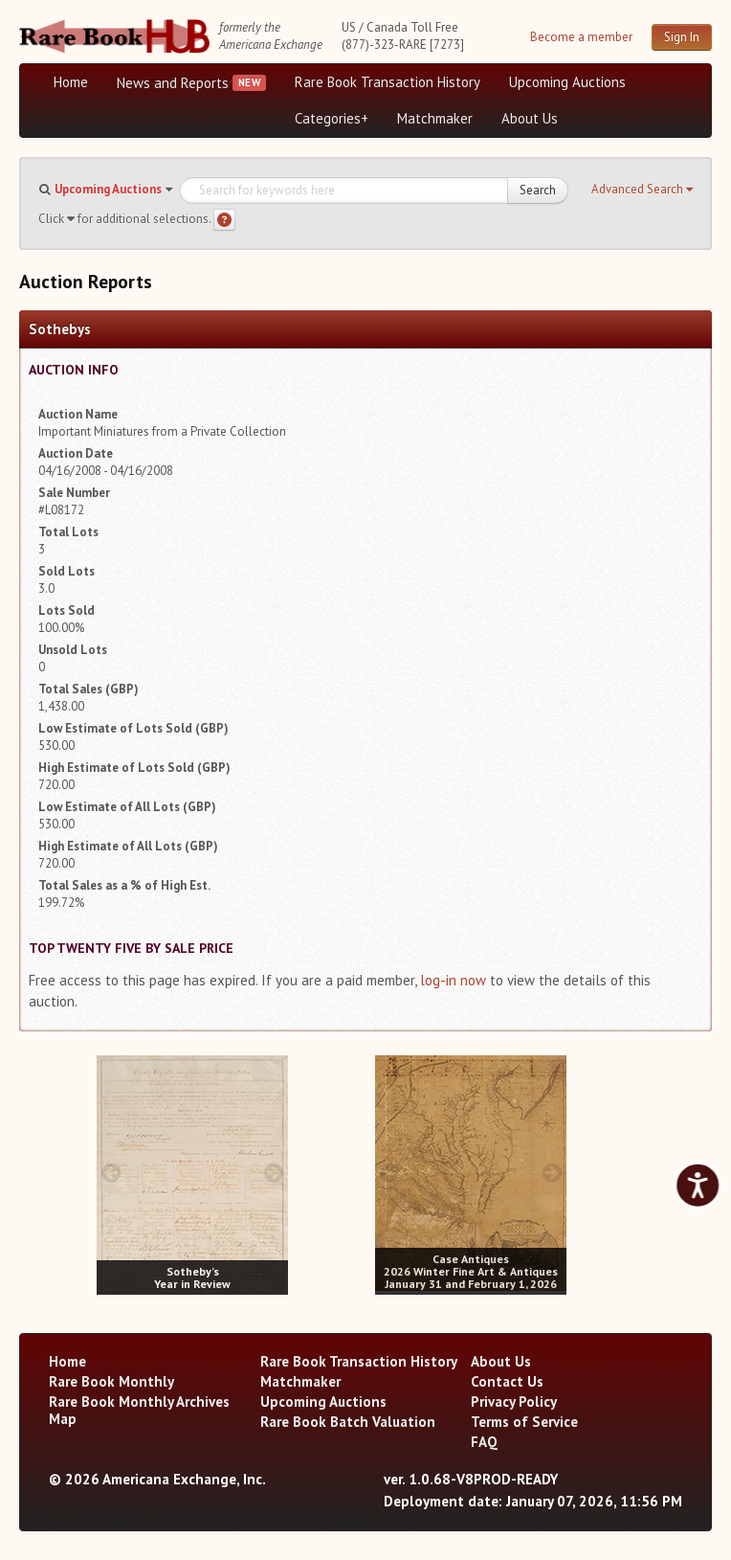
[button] (642, 189)
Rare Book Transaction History (387, 82)
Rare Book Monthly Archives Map (139, 1410)
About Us (529, 118)
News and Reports (173, 83)
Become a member (581, 37)
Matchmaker (435, 118)
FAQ (484, 1442)
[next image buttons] (274, 1173)
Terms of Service (524, 1422)
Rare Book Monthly (111, 1381)
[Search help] (224, 220)
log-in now (453, 980)
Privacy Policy (514, 1401)
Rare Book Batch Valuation (347, 1422)
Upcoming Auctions (567, 82)
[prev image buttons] (110, 1173)
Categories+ (331, 118)
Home (71, 82)
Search (538, 190)
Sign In (681, 37)
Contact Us (507, 1381)
